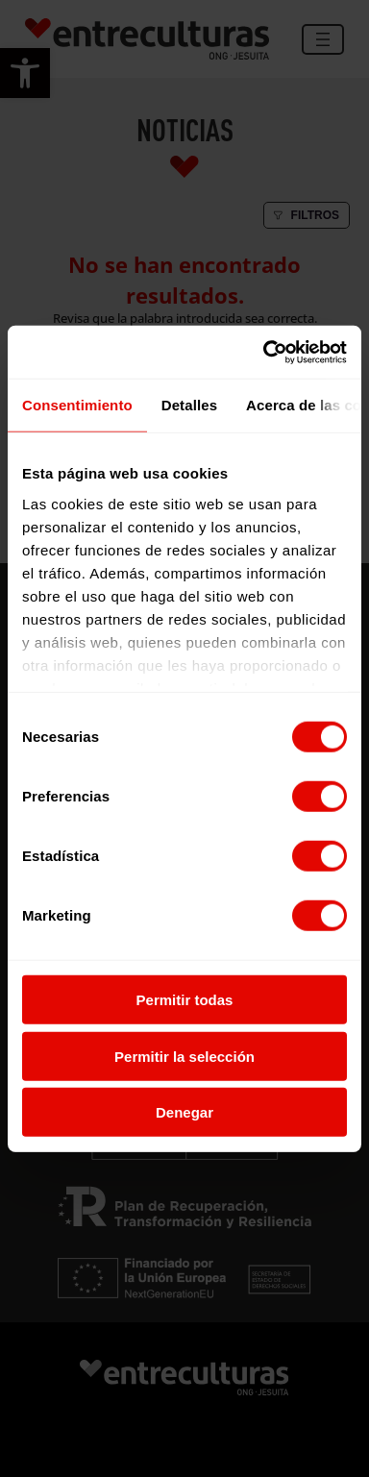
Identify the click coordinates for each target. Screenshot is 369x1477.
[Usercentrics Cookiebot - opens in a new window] (264, 351)
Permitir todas (185, 1000)
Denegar (184, 1112)
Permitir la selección (184, 1055)
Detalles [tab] (189, 405)
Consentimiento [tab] (77, 405)
